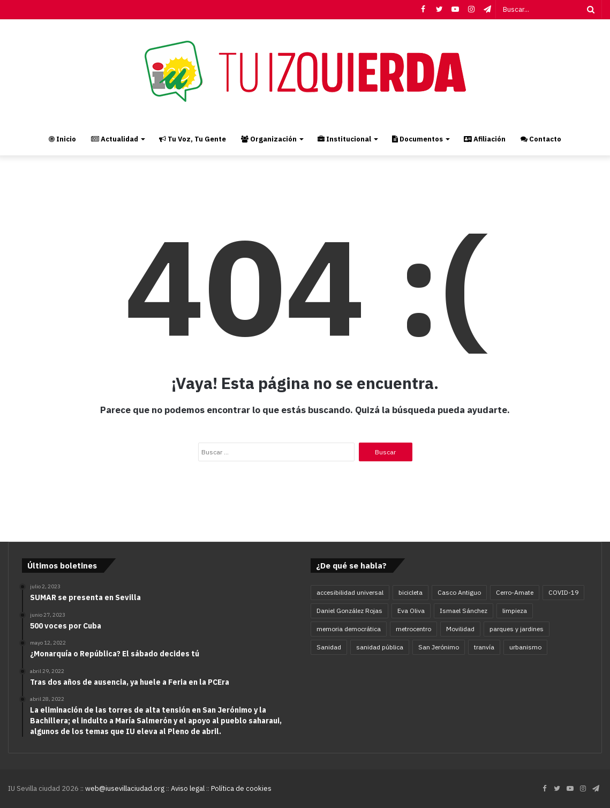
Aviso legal (188, 788)
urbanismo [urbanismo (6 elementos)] (525, 647)
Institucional (344, 139)
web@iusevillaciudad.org (124, 788)
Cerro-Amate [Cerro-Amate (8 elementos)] (514, 592)
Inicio (62, 139)
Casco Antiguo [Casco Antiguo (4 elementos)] (459, 592)
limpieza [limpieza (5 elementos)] (514, 611)
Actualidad (114, 139)
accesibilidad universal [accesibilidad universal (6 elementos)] (350, 592)
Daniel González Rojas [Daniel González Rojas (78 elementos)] (349, 611)
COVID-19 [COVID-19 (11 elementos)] (563, 592)
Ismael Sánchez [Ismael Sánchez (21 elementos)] (463, 611)
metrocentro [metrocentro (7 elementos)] (413, 629)
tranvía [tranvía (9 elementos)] (484, 647)
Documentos (417, 139)
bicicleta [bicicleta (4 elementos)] (410, 592)
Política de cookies (241, 788)
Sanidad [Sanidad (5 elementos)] (329, 647)
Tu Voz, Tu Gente (192, 139)
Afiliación (485, 139)
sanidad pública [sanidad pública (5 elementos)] (379, 647)
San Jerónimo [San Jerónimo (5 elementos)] (438, 647)
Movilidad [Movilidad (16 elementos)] (460, 629)
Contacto (541, 139)
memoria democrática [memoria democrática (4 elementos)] (349, 629)
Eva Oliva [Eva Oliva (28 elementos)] (411, 611)
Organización (269, 139)
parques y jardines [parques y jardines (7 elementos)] (516, 629)
